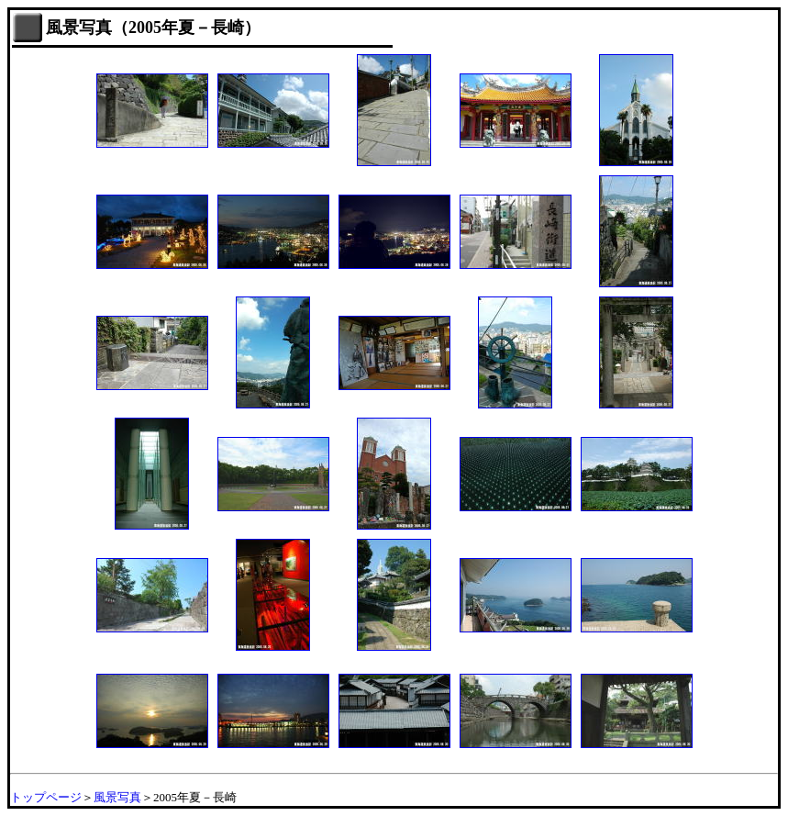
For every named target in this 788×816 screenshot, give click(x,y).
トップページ (46, 797)
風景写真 (117, 797)
